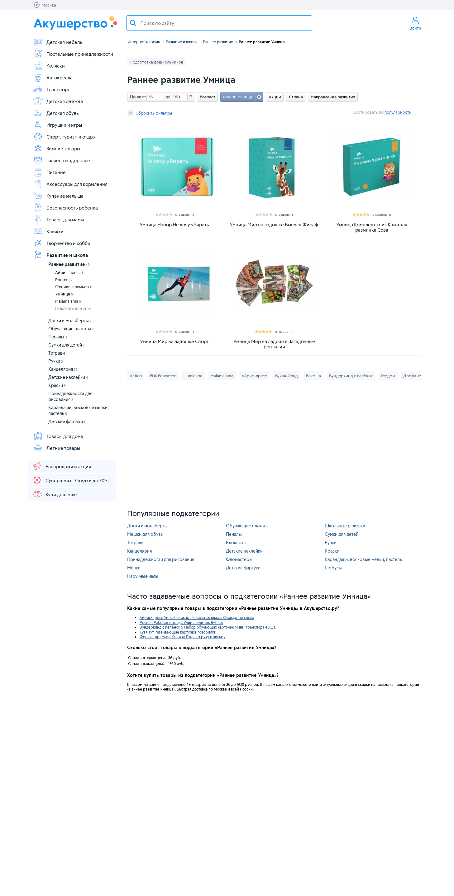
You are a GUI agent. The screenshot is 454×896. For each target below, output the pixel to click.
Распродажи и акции (61, 466)
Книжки (48, 231)
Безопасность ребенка (65, 208)
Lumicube (193, 375)
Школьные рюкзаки (345, 525)
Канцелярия (63, 369)
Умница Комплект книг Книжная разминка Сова (371, 227)
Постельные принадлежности (73, 54)
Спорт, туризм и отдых (64, 137)
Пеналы (57, 336)
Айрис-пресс (69, 272)
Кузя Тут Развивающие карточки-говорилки (178, 632)
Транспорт (51, 89)
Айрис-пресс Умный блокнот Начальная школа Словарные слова (197, 617)
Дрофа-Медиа (417, 375)
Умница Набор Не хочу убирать (174, 224)
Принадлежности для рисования (160, 559)
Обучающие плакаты (71, 328)
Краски (57, 385)
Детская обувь (56, 113)
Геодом (388, 375)
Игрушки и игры (57, 125)
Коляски (49, 66)
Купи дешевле (54, 494)
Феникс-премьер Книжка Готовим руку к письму (182, 636)
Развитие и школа (60, 255)
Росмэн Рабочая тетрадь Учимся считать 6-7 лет (181, 622)
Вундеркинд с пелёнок (351, 375)
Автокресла (53, 78)
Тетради (58, 353)
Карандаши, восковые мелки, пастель (363, 559)
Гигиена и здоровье (61, 160)
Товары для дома (58, 436)
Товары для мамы (58, 219)
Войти (415, 23)
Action (136, 375)
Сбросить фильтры (149, 113)
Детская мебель (57, 42)
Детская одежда (58, 101)
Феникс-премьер (73, 286)
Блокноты (236, 542)
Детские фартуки (66, 421)
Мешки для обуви (145, 534)
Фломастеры (239, 559)
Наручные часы (142, 576)
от (143, 97)
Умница (64, 293)
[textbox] (219, 23)
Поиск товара (133, 23)
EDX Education (163, 375)
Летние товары (56, 448)
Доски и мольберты (70, 320)
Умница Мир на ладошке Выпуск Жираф (274, 224)
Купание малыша (58, 196)
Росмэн (64, 279)
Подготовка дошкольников (156, 61)
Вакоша (313, 375)
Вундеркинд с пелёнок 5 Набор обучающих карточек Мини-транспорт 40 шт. (208, 627)
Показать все (70, 308)
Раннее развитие (69, 264)
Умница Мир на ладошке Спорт (174, 341)
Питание (49, 172)
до (167, 97)
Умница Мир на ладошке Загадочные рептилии (274, 344)
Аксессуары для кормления (70, 184)
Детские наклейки (68, 377)
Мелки (134, 567)
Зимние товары (56, 148)
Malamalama (68, 301)
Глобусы (333, 567)
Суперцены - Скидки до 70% (70, 480)
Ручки (55, 361)
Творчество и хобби (61, 243)
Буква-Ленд (286, 375)
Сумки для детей (66, 344)
